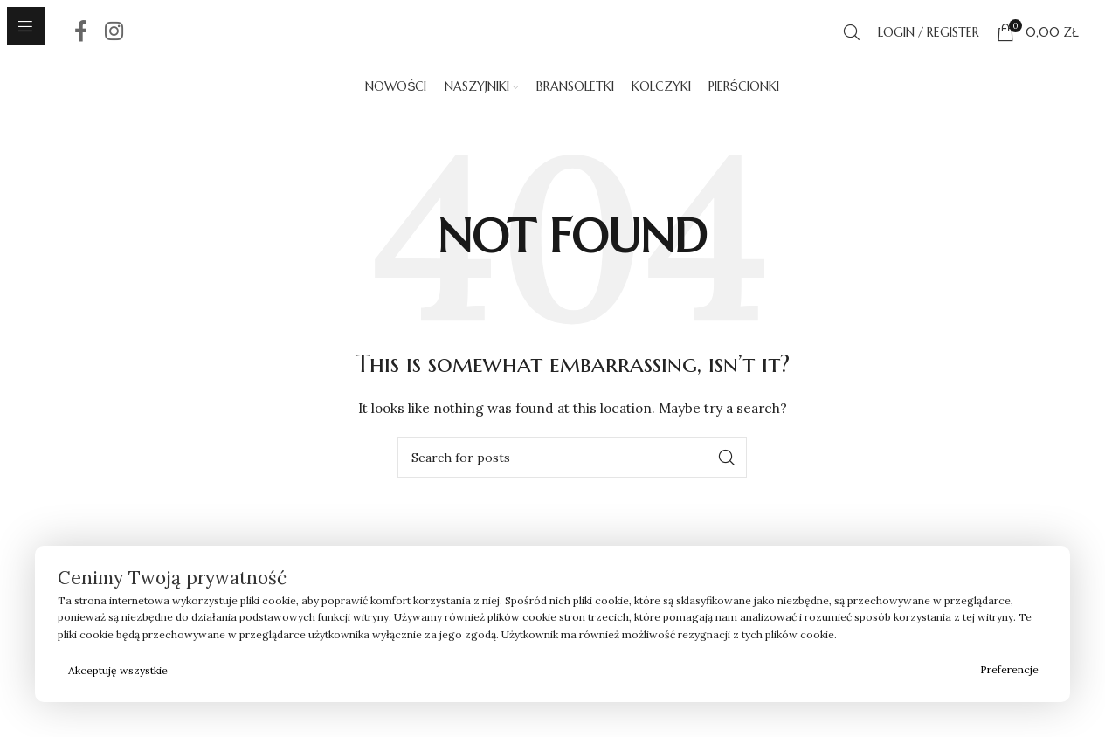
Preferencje (1009, 669)
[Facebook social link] (81, 45)
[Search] (851, 45)
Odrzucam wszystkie (575, 670)
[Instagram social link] (114, 45)
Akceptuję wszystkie (118, 670)
